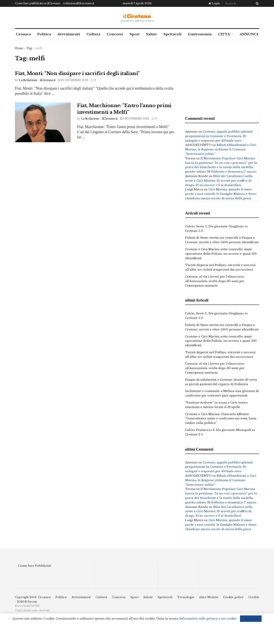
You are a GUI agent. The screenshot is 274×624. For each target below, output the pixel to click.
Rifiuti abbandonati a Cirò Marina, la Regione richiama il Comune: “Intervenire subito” (220, 149)
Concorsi (115, 34)
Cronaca (23, 34)
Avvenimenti (68, 34)
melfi (38, 48)
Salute (151, 34)
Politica (44, 34)
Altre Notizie (208, 597)
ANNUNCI (249, 34)
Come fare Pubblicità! (34, 566)
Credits (253, 597)
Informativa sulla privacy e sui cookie (207, 618)
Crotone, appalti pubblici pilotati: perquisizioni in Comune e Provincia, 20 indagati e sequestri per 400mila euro (219, 136)
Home (19, 48)
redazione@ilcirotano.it (78, 3)
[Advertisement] (222, 76)
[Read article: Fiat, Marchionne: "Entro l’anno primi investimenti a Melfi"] (43, 122)
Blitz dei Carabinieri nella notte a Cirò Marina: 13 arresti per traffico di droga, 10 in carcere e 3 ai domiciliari (219, 180)
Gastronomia (199, 34)
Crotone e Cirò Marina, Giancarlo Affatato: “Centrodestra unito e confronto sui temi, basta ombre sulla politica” (220, 418)
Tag (29, 48)
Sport (135, 34)
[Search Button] (256, 3)
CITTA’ (224, 34)
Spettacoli (173, 34)
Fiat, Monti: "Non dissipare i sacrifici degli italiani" (77, 73)
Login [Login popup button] (214, 3)
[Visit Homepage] (137, 18)
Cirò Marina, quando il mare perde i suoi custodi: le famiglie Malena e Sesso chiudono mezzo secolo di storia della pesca (220, 194)
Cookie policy (233, 597)
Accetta (250, 618)
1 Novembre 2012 (134, 118)
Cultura (93, 34)
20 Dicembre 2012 (73, 80)
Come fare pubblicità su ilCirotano (37, 3)
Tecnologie (185, 597)
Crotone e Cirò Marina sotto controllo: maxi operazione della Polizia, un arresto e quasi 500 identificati (221, 253)
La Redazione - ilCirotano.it (37, 80)
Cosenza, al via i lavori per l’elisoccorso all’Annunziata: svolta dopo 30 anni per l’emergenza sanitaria (214, 281)
